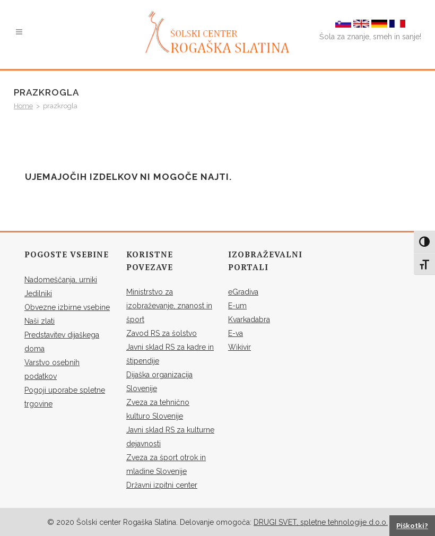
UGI (270, 522)
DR (259, 522)
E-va (235, 333)
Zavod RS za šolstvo (161, 333)
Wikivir (239, 347)
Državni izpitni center (161, 485)
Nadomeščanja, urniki (60, 279)
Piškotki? (412, 526)
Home (23, 106)
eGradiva (243, 292)
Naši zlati (39, 321)
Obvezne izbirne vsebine (67, 307)
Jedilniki (38, 293)
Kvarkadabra (249, 319)
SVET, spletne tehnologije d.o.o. (332, 522)
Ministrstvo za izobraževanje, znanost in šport (169, 306)
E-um (237, 305)
